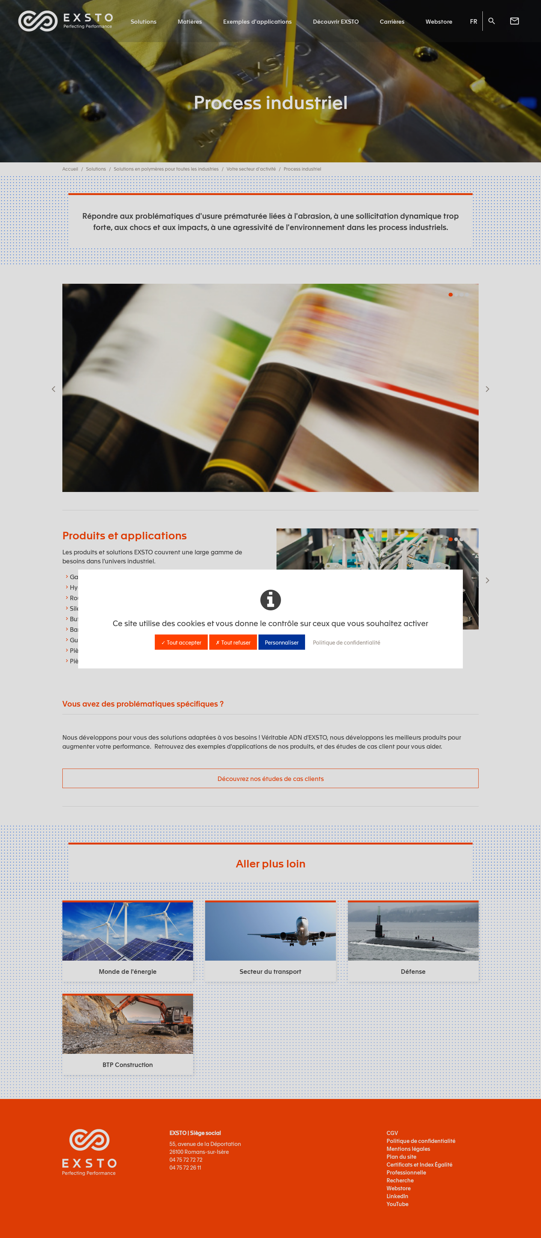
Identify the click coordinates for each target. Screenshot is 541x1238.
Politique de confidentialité (346, 642)
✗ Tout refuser (233, 642)
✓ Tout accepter (181, 642)
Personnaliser (282, 642)
